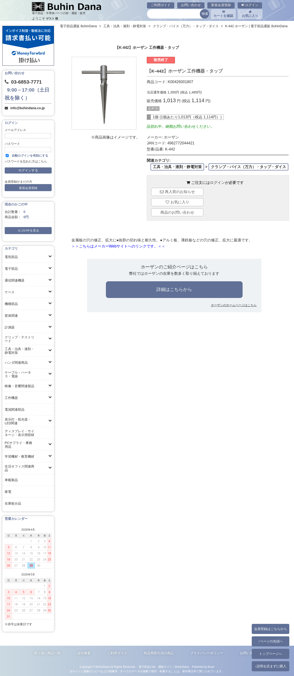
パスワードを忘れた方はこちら (26, 161)
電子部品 (11, 268)
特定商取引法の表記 (159, 653)
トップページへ (270, 654)
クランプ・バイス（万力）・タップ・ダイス (186, 26)
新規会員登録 (221, 5)
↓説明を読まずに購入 (270, 666)
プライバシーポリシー (206, 653)
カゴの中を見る (28, 230)
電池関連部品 (14, 409)
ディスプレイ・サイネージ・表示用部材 (19, 433)
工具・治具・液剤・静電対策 (19, 351)
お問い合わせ (191, 5)
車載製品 (11, 480)
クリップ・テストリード (19, 339)
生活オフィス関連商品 (19, 468)
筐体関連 (11, 315)
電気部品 (11, 257)
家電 (8, 492)
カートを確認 (223, 14)
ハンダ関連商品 (16, 362)
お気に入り (250, 14)
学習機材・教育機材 (19, 456)
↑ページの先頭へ (270, 641)
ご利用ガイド (160, 5)
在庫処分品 (13, 503)
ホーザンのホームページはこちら (234, 305)
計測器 (10, 327)
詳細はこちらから (174, 289)
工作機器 (11, 398)
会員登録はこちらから (270, 629)
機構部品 (11, 304)
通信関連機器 (14, 280)
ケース (10, 292)
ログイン (249, 5)
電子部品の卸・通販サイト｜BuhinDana (164, 666)
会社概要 (84, 653)
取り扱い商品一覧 (47, 653)
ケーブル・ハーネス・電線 (18, 374)
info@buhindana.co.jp (27, 108)
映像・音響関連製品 (19, 386)
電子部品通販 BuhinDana (78, 26)
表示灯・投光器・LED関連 (18, 421)
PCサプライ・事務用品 (18, 444)
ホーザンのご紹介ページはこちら (174, 266)
